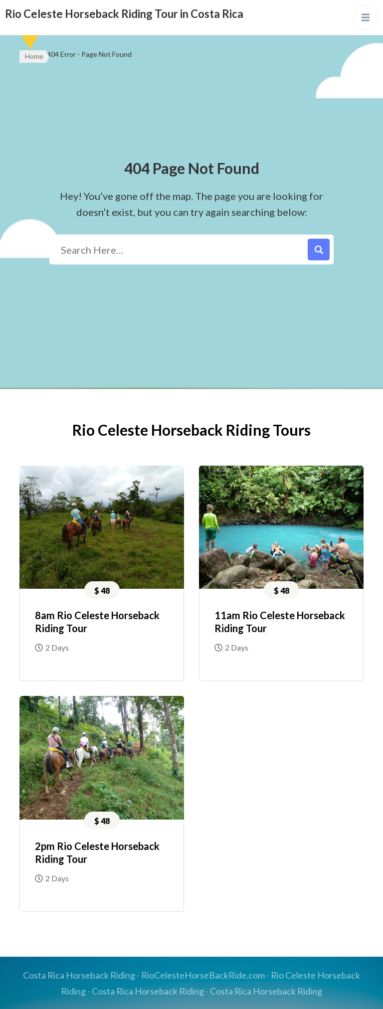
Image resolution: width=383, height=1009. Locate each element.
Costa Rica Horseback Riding (79, 975)
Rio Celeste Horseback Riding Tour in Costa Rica (124, 13)
